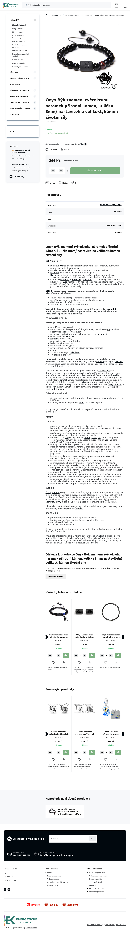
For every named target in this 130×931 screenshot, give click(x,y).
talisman (119, 361)
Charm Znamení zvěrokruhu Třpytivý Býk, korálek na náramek (58, 733)
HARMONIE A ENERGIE (19, 96)
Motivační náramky (19, 50)
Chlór (94, 437)
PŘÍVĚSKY (14, 72)
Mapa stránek (31, 927)
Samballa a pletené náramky (19, 46)
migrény (54, 338)
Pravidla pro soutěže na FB (57, 882)
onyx (86, 382)
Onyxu (60, 501)
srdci (84, 538)
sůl (99, 437)
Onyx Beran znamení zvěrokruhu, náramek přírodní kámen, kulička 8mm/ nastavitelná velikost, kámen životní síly (58, 636)
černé (101, 370)
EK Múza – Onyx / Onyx (111, 204)
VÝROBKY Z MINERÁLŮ (19, 90)
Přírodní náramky (18, 32)
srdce (65, 336)
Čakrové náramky (18, 41)
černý (81, 382)
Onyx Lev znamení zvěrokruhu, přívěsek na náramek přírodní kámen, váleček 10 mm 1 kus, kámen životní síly (84, 636)
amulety (51, 501)
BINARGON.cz (121, 924)
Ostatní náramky (18, 63)
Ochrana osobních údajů (98, 876)
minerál (100, 361)
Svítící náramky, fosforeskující (18, 36)
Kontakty (92, 885)
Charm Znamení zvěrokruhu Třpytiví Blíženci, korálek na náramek (84, 733)
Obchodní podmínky (97, 873)
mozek (49, 538)
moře (87, 437)
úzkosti (66, 331)
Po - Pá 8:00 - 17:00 (96, 888)
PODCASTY (14, 114)
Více (82, 144)
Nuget (107, 370)
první (78, 428)
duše (93, 542)
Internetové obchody (95, 924)
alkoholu (75, 352)
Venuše (76, 279)
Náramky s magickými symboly (20, 55)
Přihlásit (92, 838)
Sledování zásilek (95, 882)
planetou (64, 279)
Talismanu (59, 389)
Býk (47, 261)
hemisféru (99, 535)
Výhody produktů (53, 879)
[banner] (11, 5)
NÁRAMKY (56, 15)
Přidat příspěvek (56, 576)
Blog (12, 131)
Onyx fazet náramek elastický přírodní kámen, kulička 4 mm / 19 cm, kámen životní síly (111, 636)
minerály (104, 334)
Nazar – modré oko (19, 60)
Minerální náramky (72, 15)
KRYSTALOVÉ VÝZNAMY (20, 108)
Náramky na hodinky (20, 67)
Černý (110, 384)
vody (81, 398)
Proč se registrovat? (96, 891)
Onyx (48, 359)
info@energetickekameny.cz (56, 855)
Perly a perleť (17, 28)
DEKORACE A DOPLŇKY (19, 102)
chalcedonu (97, 506)
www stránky (110, 924)
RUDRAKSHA (15, 84)
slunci (81, 402)
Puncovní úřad (52, 885)
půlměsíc (74, 268)
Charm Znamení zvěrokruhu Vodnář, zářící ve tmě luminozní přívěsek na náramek (111, 733)
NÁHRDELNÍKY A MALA (19, 78)
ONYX (49, 290)
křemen (79, 508)
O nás (49, 873)
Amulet (112, 309)
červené (95, 334)
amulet (63, 379)
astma (53, 350)
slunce (105, 439)
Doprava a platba (95, 879)
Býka (60, 265)
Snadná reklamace (54, 876)
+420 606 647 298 (21, 855)
